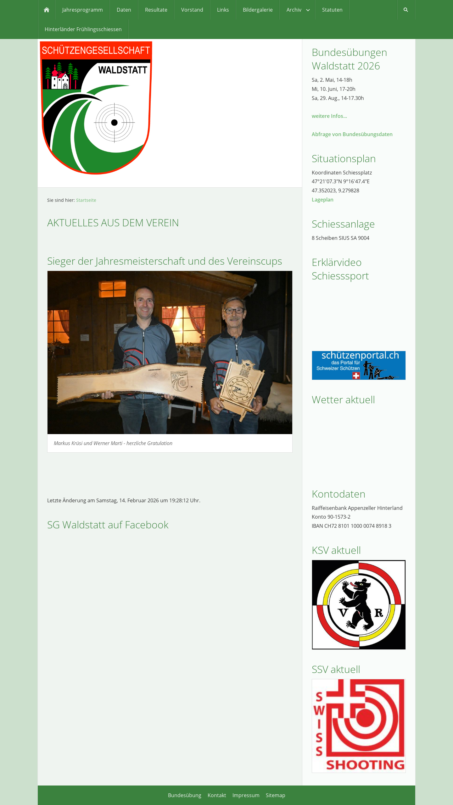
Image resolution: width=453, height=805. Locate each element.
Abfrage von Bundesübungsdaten (352, 134)
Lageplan (322, 199)
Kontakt (217, 795)
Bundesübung (184, 795)
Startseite (86, 200)
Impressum (246, 795)
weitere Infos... (329, 116)
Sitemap (275, 795)
